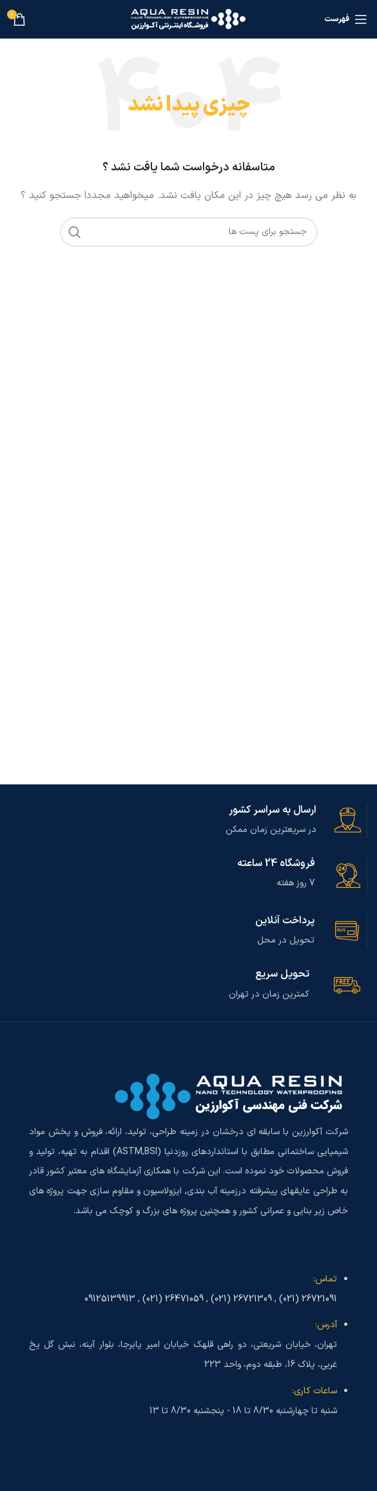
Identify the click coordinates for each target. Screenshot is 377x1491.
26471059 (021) (173, 1299)
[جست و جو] (189, 232)
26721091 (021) (308, 1299)
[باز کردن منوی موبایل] (346, 19)
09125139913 (109, 1299)
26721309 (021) (241, 1299)
